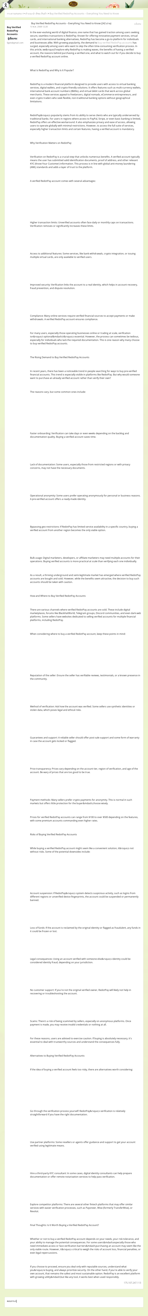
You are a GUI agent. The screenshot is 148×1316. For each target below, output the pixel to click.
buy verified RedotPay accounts (115, 42)
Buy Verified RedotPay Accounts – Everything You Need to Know (84, 13)
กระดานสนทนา (15, 13)
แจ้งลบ (137, 23)
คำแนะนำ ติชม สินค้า (36, 13)
